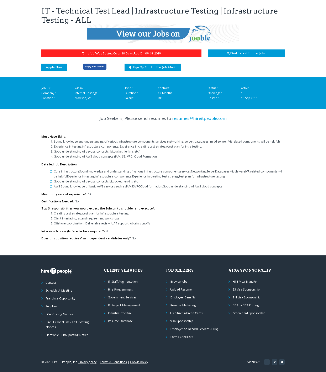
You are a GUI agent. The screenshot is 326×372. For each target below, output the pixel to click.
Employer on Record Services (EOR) (194, 329)
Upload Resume (181, 289)
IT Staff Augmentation (123, 281)
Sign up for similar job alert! (153, 67)
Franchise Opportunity (60, 298)
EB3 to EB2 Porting (246, 305)
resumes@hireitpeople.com (199, 118)
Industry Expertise (120, 313)
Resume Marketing (183, 305)
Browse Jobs (178, 281)
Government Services (122, 297)
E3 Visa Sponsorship (246, 289)
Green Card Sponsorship (249, 313)
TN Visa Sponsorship (247, 297)
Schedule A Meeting (59, 290)
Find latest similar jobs (246, 53)
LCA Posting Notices (59, 314)
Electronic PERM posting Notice (67, 335)
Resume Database (120, 321)
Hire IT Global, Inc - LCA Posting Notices (67, 324)
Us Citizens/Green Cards (186, 313)
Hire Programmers (120, 289)
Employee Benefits (183, 297)
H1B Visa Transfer (245, 281)
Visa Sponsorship (181, 321)
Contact (51, 283)
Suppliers (52, 306)
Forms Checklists (181, 337)
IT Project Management (124, 305)
